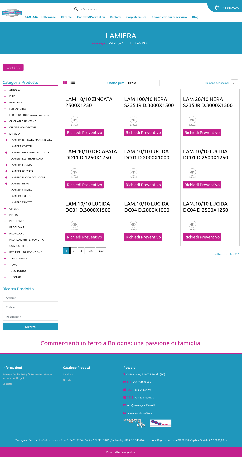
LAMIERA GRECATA (22, 171)
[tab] (67, 82)
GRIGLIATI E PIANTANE (22, 121)
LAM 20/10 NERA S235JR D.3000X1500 (208, 102)
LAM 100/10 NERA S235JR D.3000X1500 (149, 102)
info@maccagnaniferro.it (141, 405)
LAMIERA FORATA (21, 164)
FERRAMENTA (17, 108)
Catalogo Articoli (120, 43)
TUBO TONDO (17, 270)
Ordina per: (115, 83)
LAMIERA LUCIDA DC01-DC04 (28, 177)
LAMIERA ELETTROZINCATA (27, 158)
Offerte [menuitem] (67, 379)
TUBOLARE (15, 277)
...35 (90, 250)
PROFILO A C (16, 220)
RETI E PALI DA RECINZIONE (25, 252)
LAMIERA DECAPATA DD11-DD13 (30, 152)
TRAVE (13, 264)
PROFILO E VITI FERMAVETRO (26, 239)
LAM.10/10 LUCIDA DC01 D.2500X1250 (205, 154)
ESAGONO (15, 102)
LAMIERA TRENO (20, 195)
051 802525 (227, 7)
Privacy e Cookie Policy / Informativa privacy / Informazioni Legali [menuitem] (27, 376)
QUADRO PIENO (18, 245)
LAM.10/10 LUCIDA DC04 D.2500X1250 (205, 206)
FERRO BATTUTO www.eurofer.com (29, 114)
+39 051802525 (142, 382)
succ (101, 250)
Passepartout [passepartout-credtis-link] (128, 451)
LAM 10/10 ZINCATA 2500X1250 (88, 102)
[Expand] (5, 89)
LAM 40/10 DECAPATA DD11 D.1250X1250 (91, 154)
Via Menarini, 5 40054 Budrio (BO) (145, 374)
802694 (146, 389)
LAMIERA (141, 43)
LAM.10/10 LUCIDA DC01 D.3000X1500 (88, 206)
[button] (76, 9)
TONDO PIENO (18, 258)
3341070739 (147, 397)
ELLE (12, 96)
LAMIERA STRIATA (21, 189)
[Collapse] (5, 133)
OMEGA (14, 208)
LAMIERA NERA (20, 183)
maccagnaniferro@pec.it (141, 412)
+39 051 (137, 389)
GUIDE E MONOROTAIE (22, 127)
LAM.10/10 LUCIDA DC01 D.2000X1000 (146, 154)
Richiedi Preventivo (84, 132)
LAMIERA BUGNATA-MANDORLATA (31, 139)
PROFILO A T (16, 227)
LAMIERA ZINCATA (21, 202)
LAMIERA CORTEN (21, 146)
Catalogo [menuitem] (68, 374)
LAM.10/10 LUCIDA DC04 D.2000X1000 (146, 206)
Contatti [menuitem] (7, 383)
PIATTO (13, 214)
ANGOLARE (16, 89)
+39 (137, 397)
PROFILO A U (16, 233)
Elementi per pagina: (217, 82)
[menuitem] (48, 17)
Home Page (98, 43)
